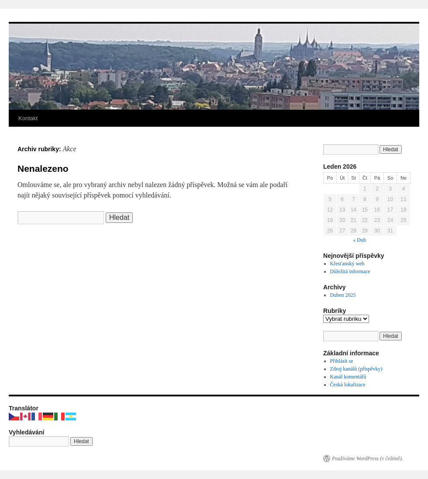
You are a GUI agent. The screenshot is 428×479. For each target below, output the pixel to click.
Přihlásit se (341, 361)
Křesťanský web (347, 263)
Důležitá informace (350, 271)
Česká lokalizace (348, 385)
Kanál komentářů (348, 377)
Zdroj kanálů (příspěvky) (356, 369)
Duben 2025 (343, 295)
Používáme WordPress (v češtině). (367, 458)
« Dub (359, 240)
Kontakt (28, 118)
